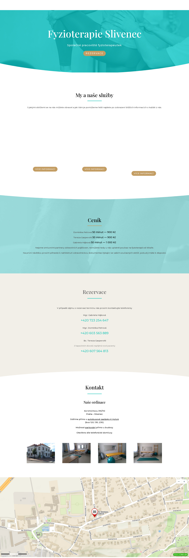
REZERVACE (94, 53)
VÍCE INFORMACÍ (45, 169)
